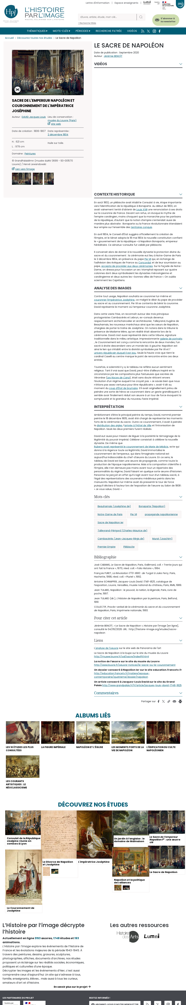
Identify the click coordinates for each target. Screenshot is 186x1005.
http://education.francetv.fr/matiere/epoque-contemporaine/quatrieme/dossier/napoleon (122, 675)
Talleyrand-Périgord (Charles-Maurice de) (122, 530)
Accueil (9, 38)
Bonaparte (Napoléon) (152, 506)
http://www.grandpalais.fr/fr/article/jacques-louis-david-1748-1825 (142, 685)
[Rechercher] (107, 17)
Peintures (30, 153)
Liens (98, 640)
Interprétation (109, 406)
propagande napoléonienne (161, 514)
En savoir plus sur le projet (71, 987)
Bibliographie (105, 557)
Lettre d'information (97, 3)
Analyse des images (112, 288)
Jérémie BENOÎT (113, 56)
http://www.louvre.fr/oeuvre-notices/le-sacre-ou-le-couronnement (135, 665)
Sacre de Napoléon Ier (110, 522)
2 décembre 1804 (58, 134)
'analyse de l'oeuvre (106, 648)
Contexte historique (114, 194)
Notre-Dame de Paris (110, 514)
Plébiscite (129, 546)
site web (56, 124)
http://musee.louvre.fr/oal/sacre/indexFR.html (121, 656)
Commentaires (106, 693)
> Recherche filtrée (87, 23)
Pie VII (133, 514)
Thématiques (36, 31)
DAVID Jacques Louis (34, 117)
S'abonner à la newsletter (167, 20)
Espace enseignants (126, 3)
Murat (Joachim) (162, 538)
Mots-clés (60, 31)
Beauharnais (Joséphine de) (114, 506)
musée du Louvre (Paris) (62, 120)
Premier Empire (107, 546)
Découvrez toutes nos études (34, 38)
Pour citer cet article (110, 618)
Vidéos (132, 31)
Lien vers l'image (25, 169)
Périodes (82, 31)
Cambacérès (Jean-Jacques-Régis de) (121, 538)
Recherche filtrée (109, 31)
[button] (21, 179)
